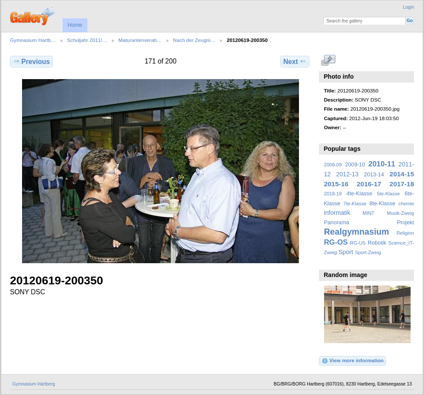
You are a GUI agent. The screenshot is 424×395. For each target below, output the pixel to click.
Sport (346, 251)
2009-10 (355, 165)
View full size (328, 60)
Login (408, 7)
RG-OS (336, 242)
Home (74, 25)
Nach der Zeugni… (194, 40)
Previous (31, 61)
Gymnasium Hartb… (33, 40)
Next (294, 61)
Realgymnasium (356, 231)
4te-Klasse (360, 194)
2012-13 (347, 174)
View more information (352, 360)
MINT (368, 213)
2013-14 (374, 175)
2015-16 (336, 184)
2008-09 (333, 164)
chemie (406, 203)
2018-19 (333, 193)
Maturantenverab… (140, 40)
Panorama (336, 223)
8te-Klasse (382, 204)
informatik (337, 212)
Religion (405, 233)
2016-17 (369, 184)
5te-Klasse (388, 193)
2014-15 (401, 174)
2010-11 (382, 164)
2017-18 (401, 184)
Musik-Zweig (400, 213)
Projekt (405, 223)
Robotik (377, 243)
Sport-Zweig (368, 252)
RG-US (358, 242)
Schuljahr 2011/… (87, 40)
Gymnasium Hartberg (33, 384)
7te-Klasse (355, 203)
